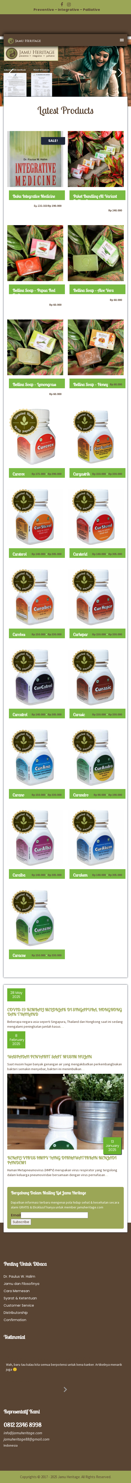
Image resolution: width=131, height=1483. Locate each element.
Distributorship (16, 1312)
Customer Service (19, 1305)
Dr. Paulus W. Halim (19, 1276)
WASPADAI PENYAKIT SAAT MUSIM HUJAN (49, 1057)
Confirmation (15, 1319)
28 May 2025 (16, 994)
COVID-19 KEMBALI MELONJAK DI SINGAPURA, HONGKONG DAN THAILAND (64, 1012)
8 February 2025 (17, 1039)
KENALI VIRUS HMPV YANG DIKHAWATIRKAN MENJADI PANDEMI (61, 1160)
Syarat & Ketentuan (20, 1298)
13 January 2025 (112, 1145)
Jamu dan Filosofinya (21, 1283)
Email (16, 1215)
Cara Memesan (17, 1291)
